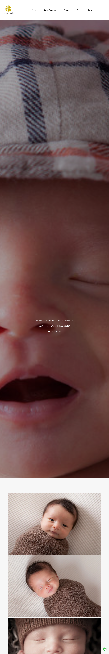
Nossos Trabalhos (50, 10)
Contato (67, 10)
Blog (78, 10)
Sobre (90, 10)
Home (34, 10)
